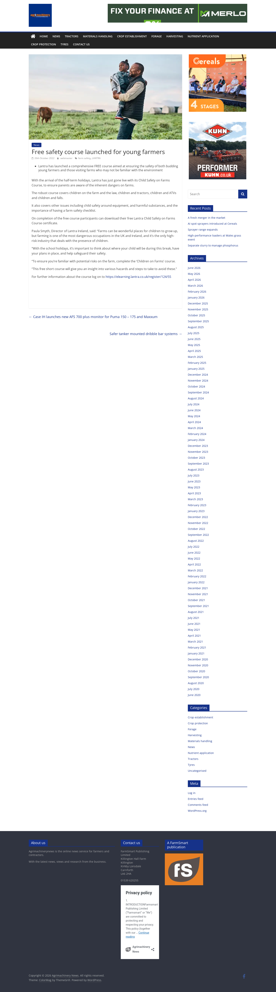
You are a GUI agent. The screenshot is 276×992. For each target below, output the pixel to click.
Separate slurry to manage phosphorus (213, 245)
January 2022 (196, 582)
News (56, 36)
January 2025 (196, 368)
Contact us (81, 44)
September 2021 (198, 606)
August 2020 (196, 683)
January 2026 (196, 297)
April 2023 (194, 493)
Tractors (71, 36)
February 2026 (197, 291)
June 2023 (194, 481)
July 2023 (193, 475)
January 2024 (196, 440)
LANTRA (96, 158)
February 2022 (197, 576)
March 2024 (195, 428)
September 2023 (198, 463)
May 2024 (194, 416)
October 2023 (196, 457)
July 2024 (193, 404)
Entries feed (195, 799)
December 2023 (198, 446)
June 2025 (194, 339)
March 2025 (195, 357)
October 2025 (196, 315)
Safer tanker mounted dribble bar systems (146, 333)
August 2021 (196, 612)
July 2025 (193, 333)
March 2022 (195, 570)
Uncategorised (197, 771)
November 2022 (198, 523)
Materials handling (98, 36)
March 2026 (195, 285)
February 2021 (197, 647)
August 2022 (196, 540)
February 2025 (197, 363)
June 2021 (194, 624)
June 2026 (194, 268)
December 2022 (198, 517)
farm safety (84, 158)
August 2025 (196, 327)
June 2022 (194, 552)
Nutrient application (203, 36)
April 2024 (194, 422)
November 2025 (198, 309)
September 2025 (198, 321)
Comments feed (198, 805)
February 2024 (197, 434)
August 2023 (196, 469)
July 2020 (193, 689)
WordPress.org (197, 811)
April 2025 (194, 351)
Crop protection (43, 44)
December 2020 (198, 659)
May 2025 (194, 345)
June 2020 (194, 695)
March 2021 (195, 641)
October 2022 (196, 529)
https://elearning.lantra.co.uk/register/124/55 (138, 277)
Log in (192, 793)
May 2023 (194, 487)
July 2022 (193, 546)
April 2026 (194, 279)
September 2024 (198, 392)
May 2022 (194, 558)
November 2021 (198, 594)
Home (44, 36)
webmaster (66, 158)
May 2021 (194, 629)
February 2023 (197, 505)
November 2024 (198, 380)
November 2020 (198, 665)
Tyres (64, 44)
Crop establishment (132, 36)
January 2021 (196, 653)
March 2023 (195, 499)
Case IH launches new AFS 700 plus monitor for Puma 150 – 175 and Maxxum (93, 316)
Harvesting (174, 36)
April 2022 (194, 564)
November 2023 (198, 452)
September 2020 (198, 677)
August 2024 (196, 398)
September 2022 (198, 535)
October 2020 (196, 671)
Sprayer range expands (203, 229)
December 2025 (198, 303)
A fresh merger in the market (207, 217)
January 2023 (196, 511)
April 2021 (194, 635)
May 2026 (194, 274)
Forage (156, 36)
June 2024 (194, 410)
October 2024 (196, 386)
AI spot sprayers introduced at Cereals (213, 223)
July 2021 (193, 618)
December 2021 (198, 588)
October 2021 (196, 600)
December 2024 (198, 374)
